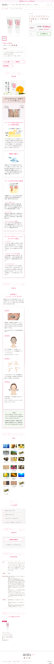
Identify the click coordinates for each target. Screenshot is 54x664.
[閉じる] (52, 1)
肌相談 (20, 4)
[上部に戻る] (27, 648)
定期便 (17, 4)
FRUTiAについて (29, 4)
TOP (2, 8)
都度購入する (45, 33)
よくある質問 (35, 4)
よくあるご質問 (6, 61)
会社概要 (50, 663)
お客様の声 (24, 4)
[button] (4, 38)
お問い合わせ (49, 661)
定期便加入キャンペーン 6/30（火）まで (27, 1)
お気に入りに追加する (7, 43)
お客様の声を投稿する (13, 539)
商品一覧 (13, 4)
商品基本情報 (6, 65)
